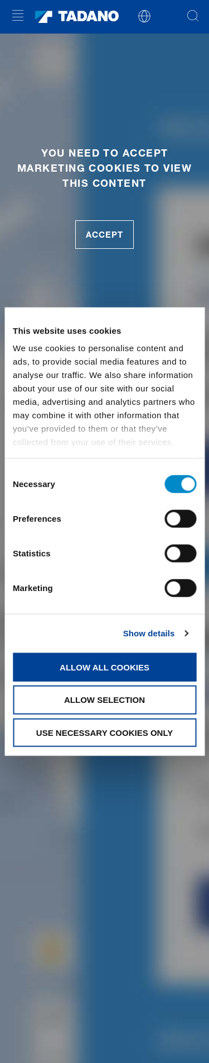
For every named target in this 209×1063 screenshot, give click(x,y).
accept (104, 234)
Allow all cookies (104, 667)
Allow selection (104, 700)
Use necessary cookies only (104, 733)
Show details (149, 633)
